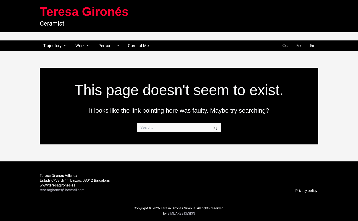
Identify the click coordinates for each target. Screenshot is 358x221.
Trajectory (51, 46)
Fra (300, 45)
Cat (288, 45)
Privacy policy (307, 191)
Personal (104, 46)
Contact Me (132, 45)
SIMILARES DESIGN (181, 214)
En (313, 45)
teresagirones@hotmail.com (62, 190)
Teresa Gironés (84, 11)
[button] (60, 46)
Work (78, 46)
